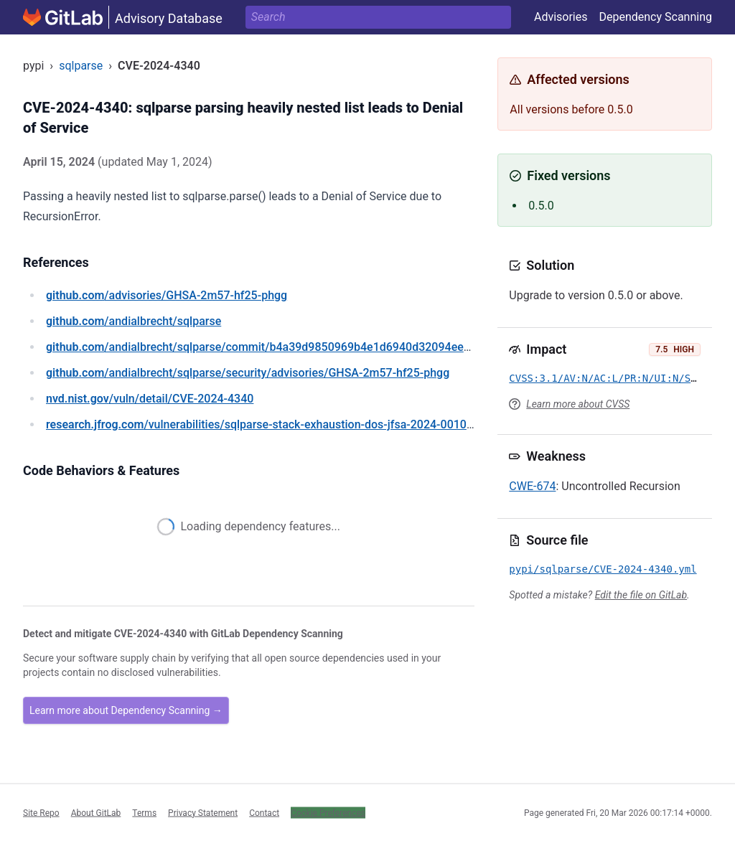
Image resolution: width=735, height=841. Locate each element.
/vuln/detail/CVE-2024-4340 (149, 398)
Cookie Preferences (328, 812)
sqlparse (81, 65)
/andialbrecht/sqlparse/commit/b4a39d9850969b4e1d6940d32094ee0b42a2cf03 (285, 347)
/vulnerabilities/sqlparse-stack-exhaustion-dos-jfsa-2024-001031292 (272, 424)
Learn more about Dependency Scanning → (126, 710)
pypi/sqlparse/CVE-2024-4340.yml (602, 569)
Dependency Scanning (655, 17)
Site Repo (41, 812)
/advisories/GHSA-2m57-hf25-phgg (166, 295)
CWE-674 (532, 486)
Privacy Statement (203, 812)
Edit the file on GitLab (641, 595)
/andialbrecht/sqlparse (133, 321)
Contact (264, 812)
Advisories (561, 17)
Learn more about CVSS (577, 404)
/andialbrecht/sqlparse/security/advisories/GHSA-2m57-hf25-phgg (247, 373)
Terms (144, 812)
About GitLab (96, 812)
